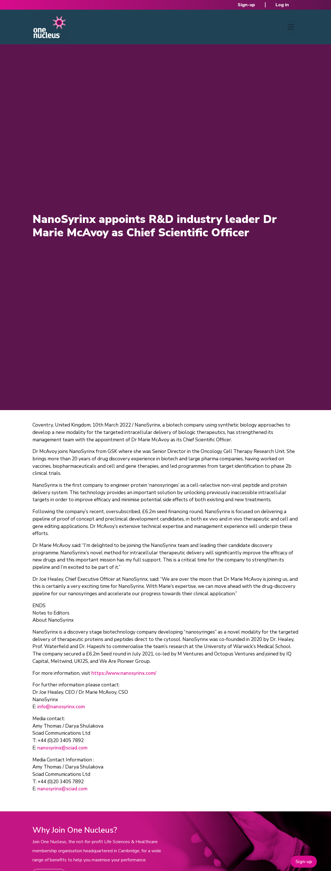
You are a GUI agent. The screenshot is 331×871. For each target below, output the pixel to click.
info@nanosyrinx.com (61, 706)
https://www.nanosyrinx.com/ (123, 673)
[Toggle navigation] (291, 27)
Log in (282, 4)
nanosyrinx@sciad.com (62, 748)
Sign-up (246, 4)
